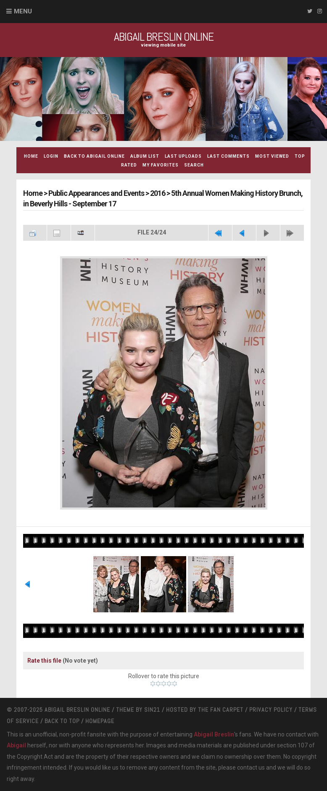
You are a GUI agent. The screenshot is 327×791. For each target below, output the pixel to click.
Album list (144, 156)
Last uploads (183, 156)
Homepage (99, 721)
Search (194, 165)
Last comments (228, 156)
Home (31, 156)
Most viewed (272, 156)
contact (247, 767)
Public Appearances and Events (96, 193)
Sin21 (152, 709)
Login (51, 156)
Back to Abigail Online (94, 156)
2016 (157, 193)
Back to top (62, 721)
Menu (23, 11)
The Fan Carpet (220, 709)
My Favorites (160, 165)
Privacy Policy (271, 709)
